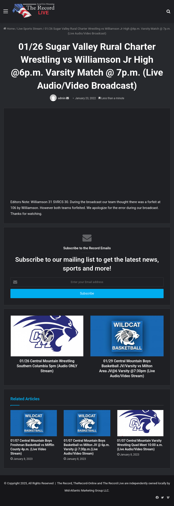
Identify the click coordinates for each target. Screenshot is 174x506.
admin (61, 98)
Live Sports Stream (29, 28)
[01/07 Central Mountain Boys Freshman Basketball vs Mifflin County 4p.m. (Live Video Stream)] (33, 423)
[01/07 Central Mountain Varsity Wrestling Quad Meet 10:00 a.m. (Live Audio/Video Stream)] (140, 423)
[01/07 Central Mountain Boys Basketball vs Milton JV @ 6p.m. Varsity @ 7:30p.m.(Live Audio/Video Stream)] (87, 423)
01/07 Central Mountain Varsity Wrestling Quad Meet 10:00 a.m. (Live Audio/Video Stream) (140, 445)
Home (9, 28)
